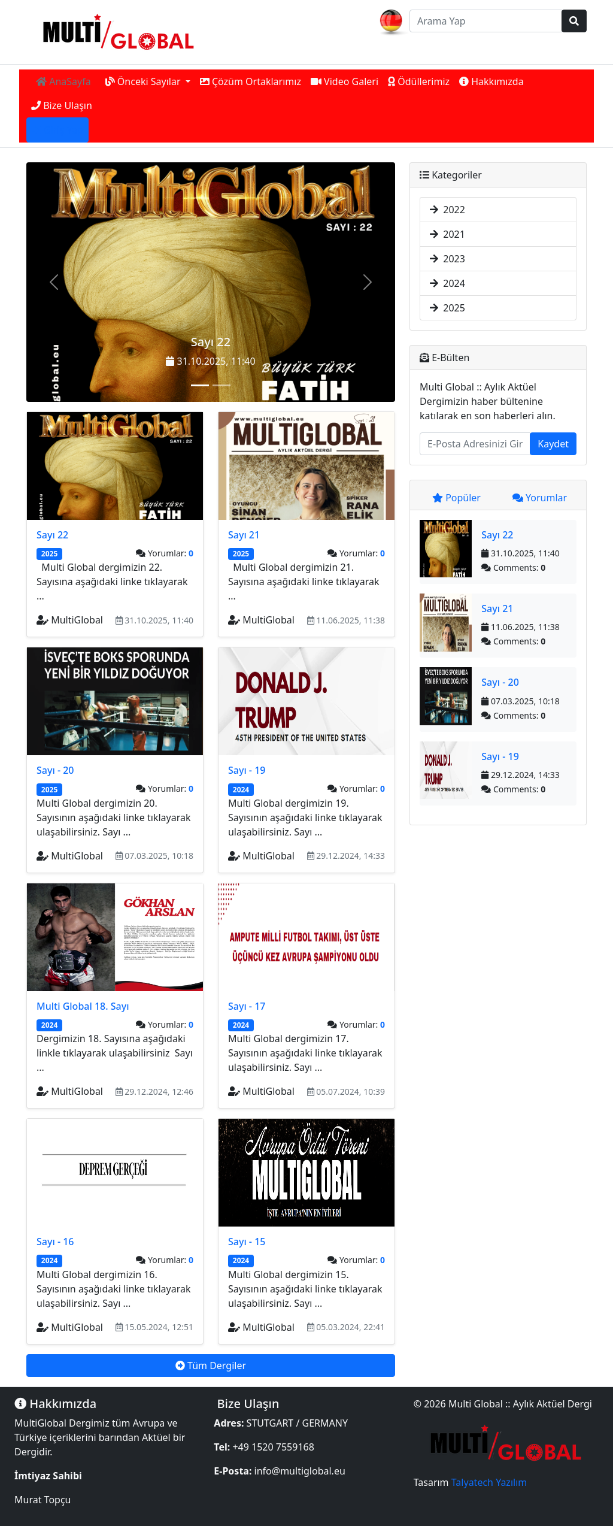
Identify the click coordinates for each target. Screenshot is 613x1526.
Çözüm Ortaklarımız (250, 81)
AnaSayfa (63, 81)
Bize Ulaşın (61, 105)
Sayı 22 (210, 342)
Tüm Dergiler (210, 1365)
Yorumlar (539, 497)
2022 (447, 209)
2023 (447, 258)
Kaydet (553, 443)
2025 (447, 307)
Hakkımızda (491, 81)
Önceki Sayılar (144, 81)
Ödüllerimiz (419, 81)
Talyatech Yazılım (489, 1482)
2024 (447, 283)
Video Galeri (344, 81)
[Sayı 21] (221, 385)
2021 (447, 234)
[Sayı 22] (200, 385)
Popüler (456, 497)
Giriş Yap (57, 130)
